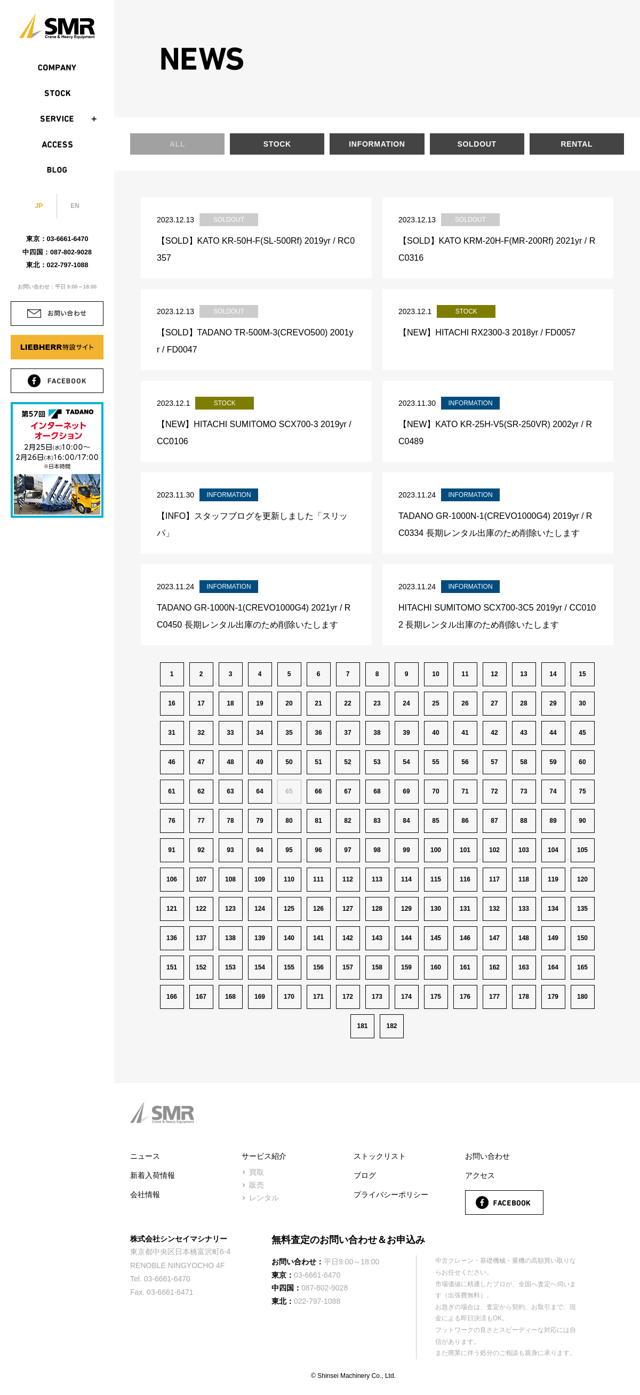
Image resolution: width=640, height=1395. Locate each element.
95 (288, 850)
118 (523, 879)
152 (201, 967)
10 (435, 674)
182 (391, 1026)
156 (318, 967)
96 (318, 850)
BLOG (57, 170)
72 (494, 791)
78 (230, 820)
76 (171, 820)
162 (494, 967)
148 (523, 938)
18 (230, 703)
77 (200, 820)
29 (552, 703)
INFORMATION (377, 144)
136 (171, 938)
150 (582, 938)
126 (318, 908)
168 (230, 996)
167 (201, 996)
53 (376, 762)
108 (230, 879)
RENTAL (577, 144)
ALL (177, 144)
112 (347, 879)
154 (259, 967)
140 (289, 938)
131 (465, 908)
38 (376, 732)
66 (318, 791)
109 (259, 879)
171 (318, 996)
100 (435, 850)
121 (171, 908)
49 (259, 762)
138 (230, 938)
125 (289, 908)
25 (435, 703)
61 (171, 791)
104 (553, 850)
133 (523, 908)
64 (259, 791)
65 (288, 791)
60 (582, 762)
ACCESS (57, 144)
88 (523, 820)
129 (406, 908)
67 (347, 791)
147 (494, 938)
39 (406, 732)
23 (376, 703)
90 (582, 820)
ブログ (365, 1175)
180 (582, 996)
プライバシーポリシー (391, 1194)
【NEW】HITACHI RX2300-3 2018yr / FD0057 (486, 332)
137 (201, 938)
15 (582, 674)
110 (289, 879)
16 (171, 703)
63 (230, 791)
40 (435, 732)
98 (376, 850)
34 (259, 732)
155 (289, 967)
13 (523, 674)
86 (464, 820)
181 (362, 1026)
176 (465, 996)
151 (171, 967)
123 (230, 908)
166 (171, 996)
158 (377, 967)
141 (318, 938)
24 (406, 703)
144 (406, 938)
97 (347, 850)
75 (582, 791)
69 (406, 791)
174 (406, 996)
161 (465, 967)
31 (171, 732)
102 (494, 850)
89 (552, 820)
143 (377, 938)
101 (465, 850)
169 (259, 996)
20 (288, 703)
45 (582, 732)
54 (406, 762)
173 (377, 996)
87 (494, 820)
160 (435, 967)
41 (464, 732)
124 (259, 908)
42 (494, 732)
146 (465, 938)
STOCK (57, 93)
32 (200, 732)
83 (376, 820)
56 (464, 762)
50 (288, 762)
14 (552, 674)
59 (552, 762)
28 (523, 703)
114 (406, 879)
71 (464, 791)
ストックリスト (380, 1156)
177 (494, 996)
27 (494, 703)
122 (201, 908)
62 (200, 791)
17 (200, 703)
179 (553, 996)
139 (259, 938)
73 (523, 791)
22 (347, 703)
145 (435, 938)
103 (523, 850)
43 (523, 732)
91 (171, 850)
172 (347, 996)
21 (318, 703)
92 (200, 850)
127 (347, 908)
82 (347, 820)
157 (347, 967)
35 (288, 732)
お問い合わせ (487, 1156)
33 (230, 732)
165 (582, 967)
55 (435, 762)
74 (552, 791)
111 (318, 879)
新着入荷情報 (152, 1175)
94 (259, 850)
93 (230, 850)
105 (582, 850)
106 (171, 879)
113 (377, 879)
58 (523, 762)
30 (582, 703)
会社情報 (145, 1194)
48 (230, 762)
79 (259, 820)
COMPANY (57, 68)
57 (494, 762)
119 (553, 879)
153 (230, 967)
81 (318, 820)
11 (464, 674)
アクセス (480, 1175)
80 (288, 820)
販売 (256, 1185)
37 (347, 732)
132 (494, 908)
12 (494, 674)
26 (464, 703)
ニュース (145, 1156)
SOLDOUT (476, 144)
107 (201, 879)
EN (74, 206)
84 (406, 820)
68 (376, 791)
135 (582, 908)
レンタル (264, 1197)
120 (582, 879)
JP (39, 206)
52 (347, 762)
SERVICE (57, 119)
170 (289, 996)
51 (318, 762)
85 (435, 820)
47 (200, 762)
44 (552, 732)
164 (553, 967)
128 (377, 908)
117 (494, 879)
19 (259, 703)
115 (435, 879)
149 (553, 938)
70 (435, 791)
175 (435, 996)
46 (171, 762)
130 (435, 908)
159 (406, 967)
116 (465, 879)
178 (523, 996)
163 (523, 967)
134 (553, 908)
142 (347, 938)
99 (406, 850)
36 (318, 732)
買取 (256, 1172)
